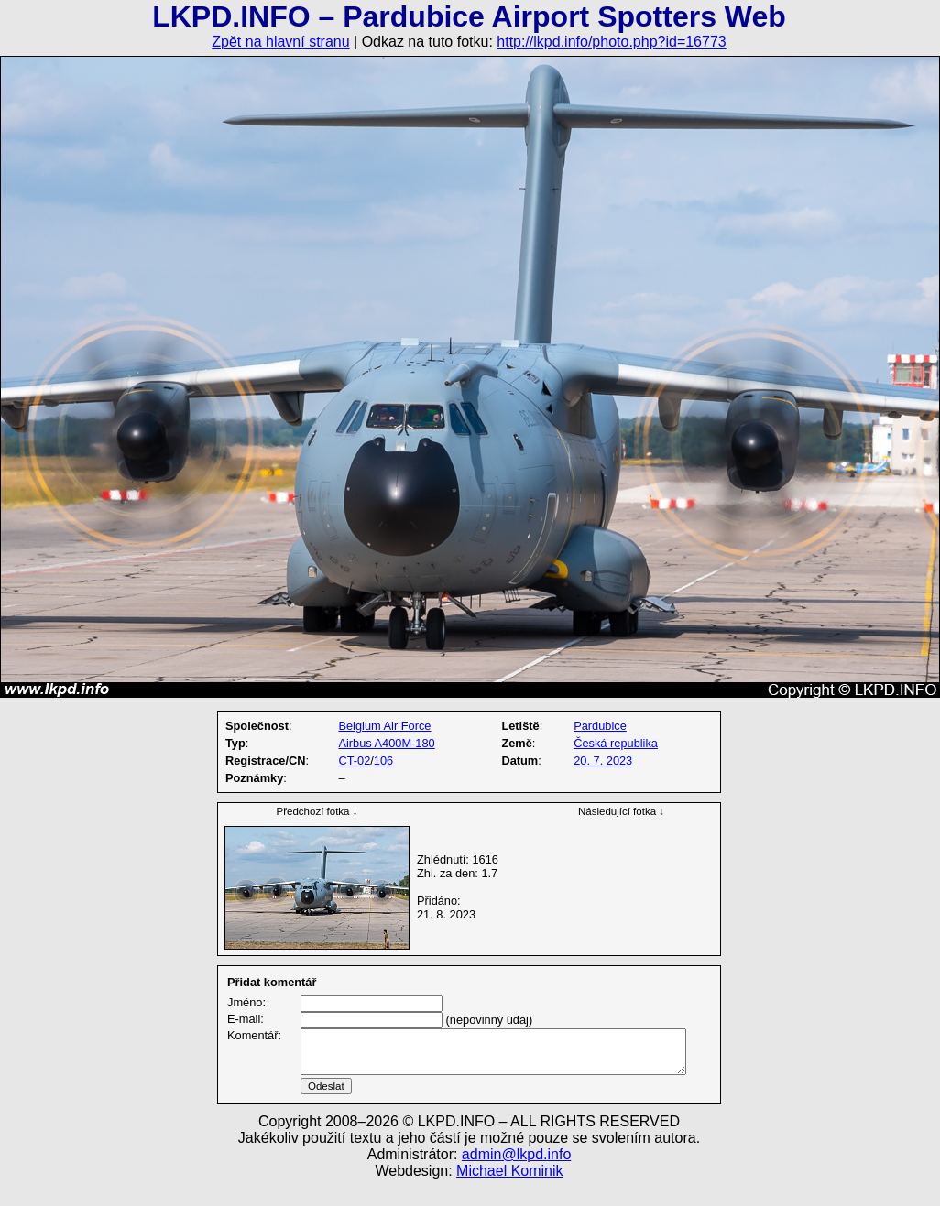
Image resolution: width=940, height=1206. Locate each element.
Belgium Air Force (384, 726)
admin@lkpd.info (516, 1176)
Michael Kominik (509, 1193)
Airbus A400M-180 (386, 743)
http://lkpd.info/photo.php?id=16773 (611, 41)
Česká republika (616, 743)
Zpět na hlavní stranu (280, 41)
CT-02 (354, 760)
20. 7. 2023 (603, 760)
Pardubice (600, 726)
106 (383, 760)
